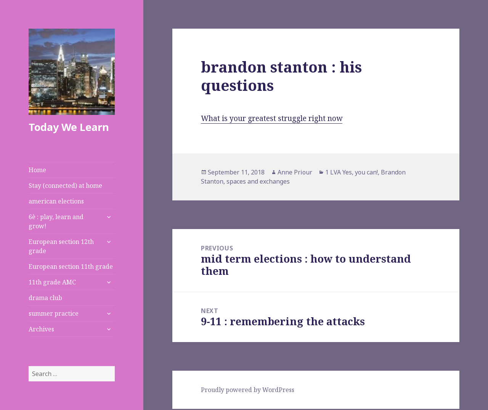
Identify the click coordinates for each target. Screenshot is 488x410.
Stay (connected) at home (65, 185)
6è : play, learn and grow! (56, 221)
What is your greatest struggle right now (271, 118)
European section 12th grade (61, 246)
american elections (56, 201)
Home (37, 170)
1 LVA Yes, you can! (351, 172)
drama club (45, 298)
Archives (41, 329)
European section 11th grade (71, 266)
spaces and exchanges (258, 181)
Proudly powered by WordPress (247, 390)
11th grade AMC (52, 282)
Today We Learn (69, 127)
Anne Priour (295, 172)
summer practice (54, 313)
